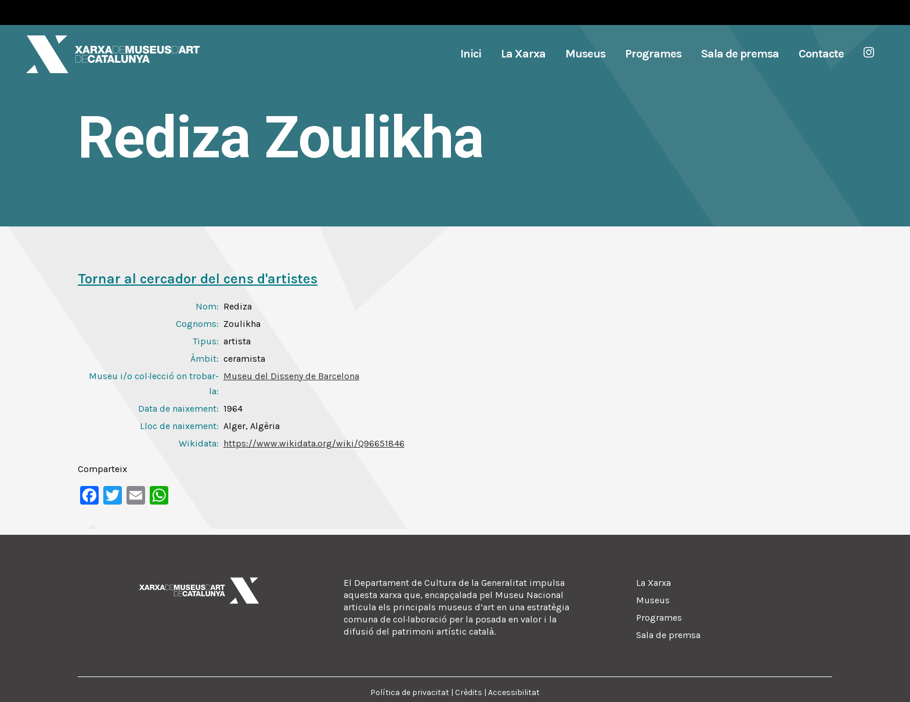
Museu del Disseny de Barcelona (291, 375)
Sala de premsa (668, 634)
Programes (659, 617)
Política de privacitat (409, 692)
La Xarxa (653, 582)
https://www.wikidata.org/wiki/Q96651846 (314, 443)
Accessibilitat (514, 692)
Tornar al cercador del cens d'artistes (197, 279)
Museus (653, 600)
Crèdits (468, 692)
